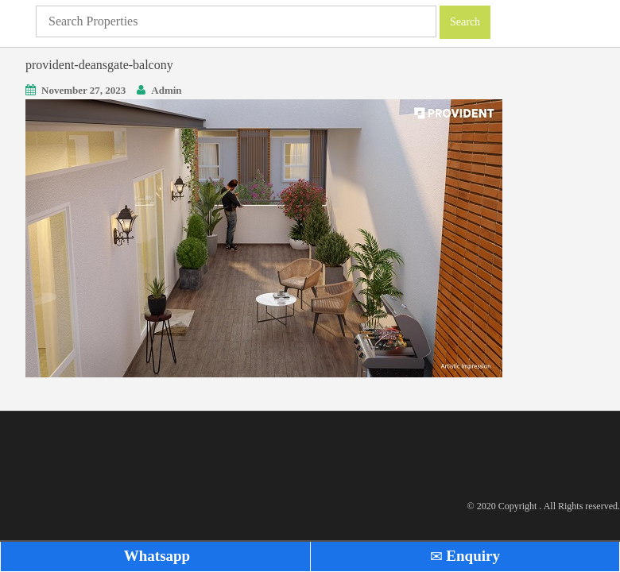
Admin (166, 90)
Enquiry (465, 555)
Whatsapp (155, 555)
